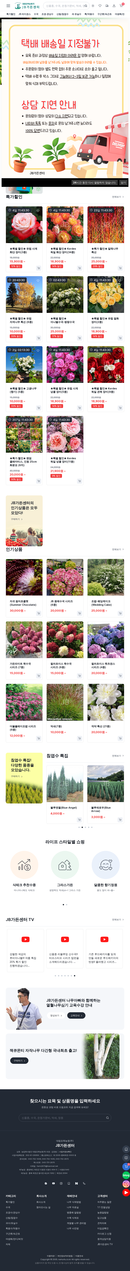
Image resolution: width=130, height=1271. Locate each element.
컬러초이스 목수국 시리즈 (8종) (61, 665)
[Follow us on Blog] (46, 1183)
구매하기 (20, 1060)
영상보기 (56, 1015)
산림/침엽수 (12, 1217)
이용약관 (51, 1256)
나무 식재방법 (74, 1202)
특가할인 (10, 1202)
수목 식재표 (73, 1217)
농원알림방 (103, 1212)
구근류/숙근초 (13, 1233)
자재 (8, 1244)
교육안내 (77, 1015)
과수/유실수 (12, 1223)
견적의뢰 (101, 1223)
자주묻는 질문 (104, 1202)
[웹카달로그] (69, 1183)
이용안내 (79, 1256)
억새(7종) (56, 726)
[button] (79, 827)
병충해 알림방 (74, 1212)
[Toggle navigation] (8, 6)
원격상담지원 (104, 1239)
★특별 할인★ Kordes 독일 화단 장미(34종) (63, 250)
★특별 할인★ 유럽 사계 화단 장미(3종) (23, 250)
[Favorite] (38, 211)
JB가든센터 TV (105, 1244)
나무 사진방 (73, 1228)
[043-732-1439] (84, 1183)
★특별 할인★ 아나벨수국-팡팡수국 (62, 320)
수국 (8, 1207)
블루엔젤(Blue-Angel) (63, 807)
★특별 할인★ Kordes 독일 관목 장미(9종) (104, 390)
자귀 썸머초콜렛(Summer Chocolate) (23, 603)
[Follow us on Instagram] (61, 1183)
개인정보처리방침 (65, 1256)
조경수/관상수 (13, 1212)
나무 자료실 (73, 1207)
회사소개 (40, 1202)
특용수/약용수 (13, 1228)
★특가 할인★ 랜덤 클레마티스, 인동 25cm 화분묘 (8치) (23, 462)
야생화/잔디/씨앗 (14, 1239)
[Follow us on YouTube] (53, 1183)
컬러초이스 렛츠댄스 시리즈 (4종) (103, 665)
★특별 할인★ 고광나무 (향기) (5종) (23, 390)
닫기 (123, 182)
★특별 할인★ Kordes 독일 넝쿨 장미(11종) (63, 460)
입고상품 (101, 1217)
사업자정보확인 (65, 1152)
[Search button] (86, 6)
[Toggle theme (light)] (93, 6)
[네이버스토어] (76, 1183)
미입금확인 (103, 1228)
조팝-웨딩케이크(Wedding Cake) (101, 603)
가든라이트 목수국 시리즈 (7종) (20, 665)
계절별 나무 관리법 (76, 1223)
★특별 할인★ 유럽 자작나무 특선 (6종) (21, 320)
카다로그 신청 (104, 1233)
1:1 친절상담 (103, 1207)
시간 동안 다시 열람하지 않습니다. (94, 182)
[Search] (66, 6)
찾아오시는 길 (43, 1207)
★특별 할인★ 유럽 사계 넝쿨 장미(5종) (64, 390)
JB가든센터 (65, 1145)
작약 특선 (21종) (101, 726)
